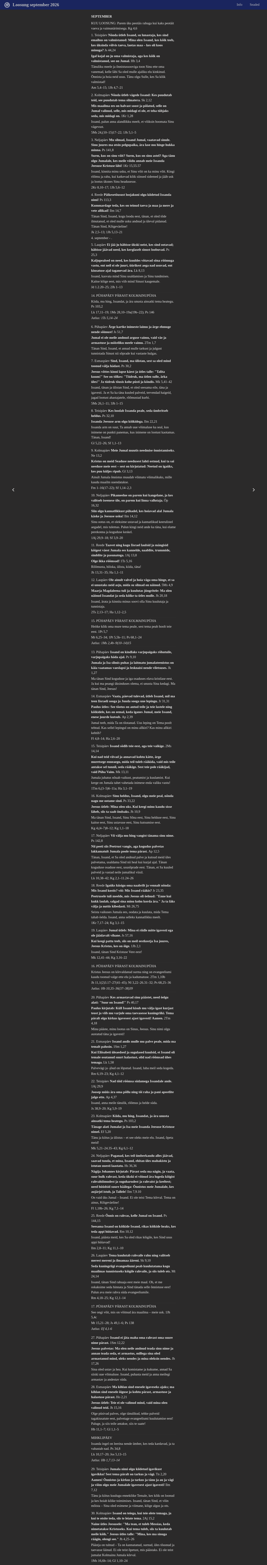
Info (239, 4)
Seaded (255, 4)
